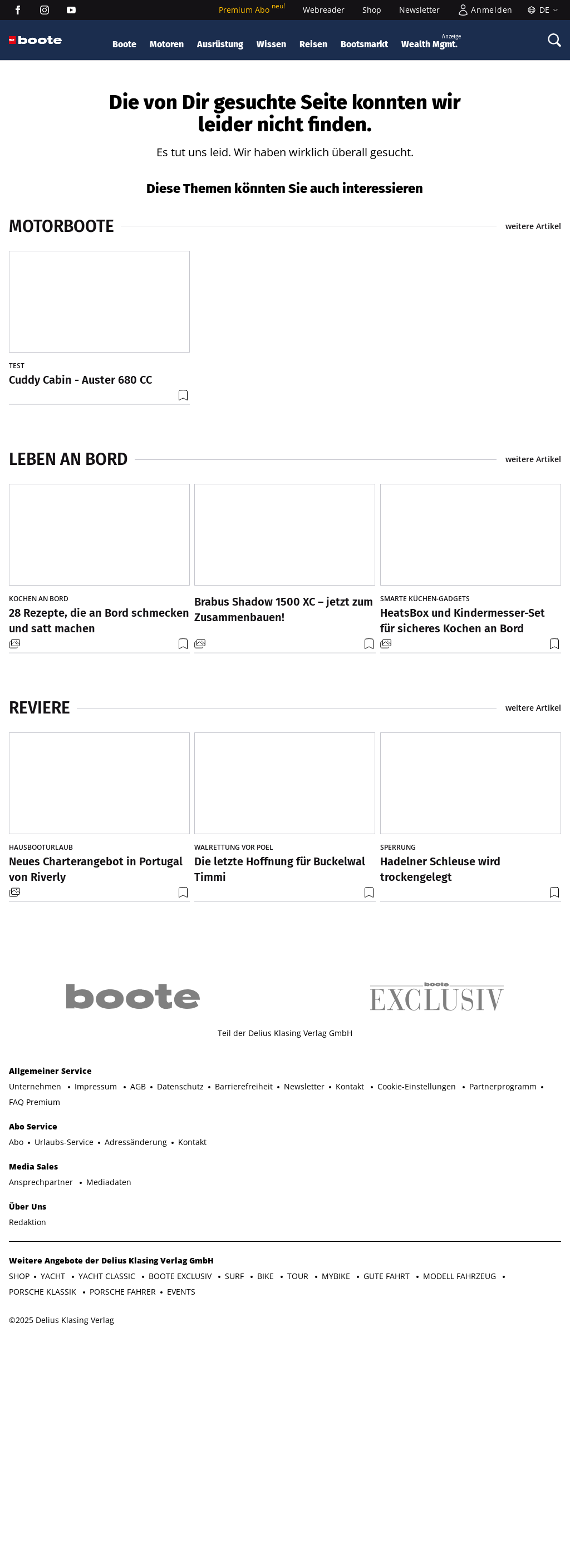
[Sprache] (541, 10)
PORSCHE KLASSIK (43, 1466)
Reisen (313, 44)
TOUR (299, 1450)
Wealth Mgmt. (431, 40)
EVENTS (181, 1466)
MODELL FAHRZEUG (460, 1450)
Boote (124, 44)
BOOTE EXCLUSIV (181, 1450)
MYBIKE (337, 1450)
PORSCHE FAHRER (123, 1466)
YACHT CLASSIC (107, 1450)
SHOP (19, 1450)
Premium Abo (252, 9)
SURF (235, 1450)
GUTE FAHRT (387, 1450)
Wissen (271, 44)
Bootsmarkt (364, 44)
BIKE (266, 1450)
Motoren (167, 44)
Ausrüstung (220, 44)
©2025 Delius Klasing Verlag (61, 1494)
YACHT (54, 1450)
